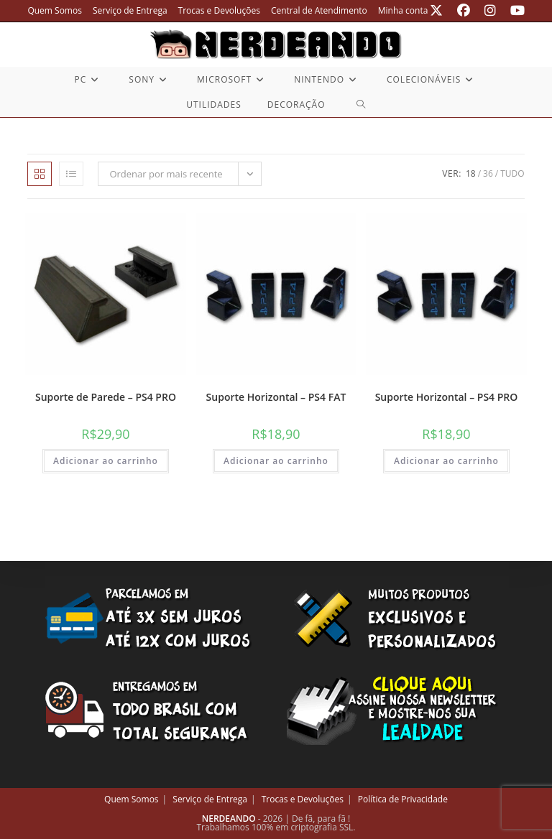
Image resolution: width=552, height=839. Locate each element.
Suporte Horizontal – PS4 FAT (276, 397)
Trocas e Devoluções (219, 10)
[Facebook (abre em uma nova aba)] (463, 11)
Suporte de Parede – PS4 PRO (105, 397)
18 (471, 173)
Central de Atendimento (319, 10)
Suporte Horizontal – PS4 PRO (446, 397)
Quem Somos (54, 10)
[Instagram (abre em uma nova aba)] (490, 11)
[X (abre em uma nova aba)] (436, 11)
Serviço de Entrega (130, 10)
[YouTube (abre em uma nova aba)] (514, 11)
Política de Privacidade (403, 799)
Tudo (512, 173)
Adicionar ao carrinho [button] (105, 461)
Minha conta (403, 10)
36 (488, 173)
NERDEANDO (229, 818)
